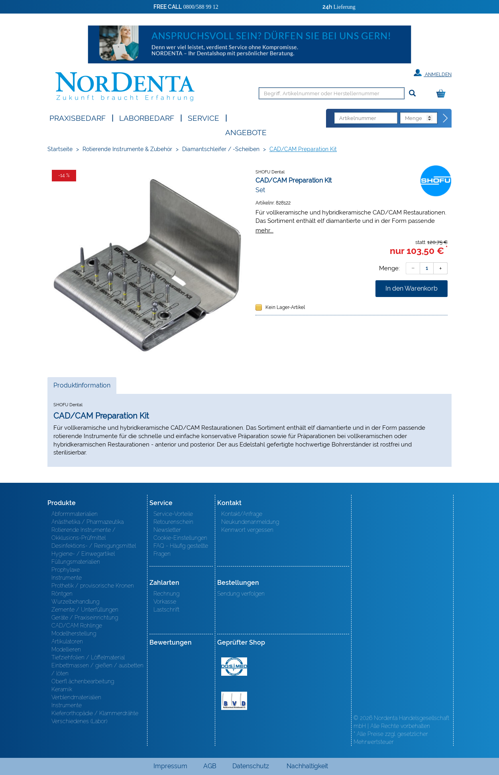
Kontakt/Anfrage (241, 514)
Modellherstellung (73, 633)
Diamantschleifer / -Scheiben (220, 149)
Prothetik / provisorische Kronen (92, 585)
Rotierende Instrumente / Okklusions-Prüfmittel (83, 534)
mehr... (264, 230)
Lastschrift (166, 609)
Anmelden (433, 73)
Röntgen (62, 593)
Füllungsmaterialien (75, 562)
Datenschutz (250, 766)
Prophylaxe (65, 569)
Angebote (246, 132)
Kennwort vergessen (247, 530)
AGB (209, 766)
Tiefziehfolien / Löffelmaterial (88, 657)
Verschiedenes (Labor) (79, 721)
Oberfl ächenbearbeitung (82, 681)
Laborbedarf (146, 117)
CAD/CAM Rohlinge (76, 625)
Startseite (60, 149)
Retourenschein (173, 522)
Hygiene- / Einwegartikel (83, 554)
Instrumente (66, 577)
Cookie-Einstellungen (180, 538)
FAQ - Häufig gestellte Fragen (180, 550)
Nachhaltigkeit (307, 766)
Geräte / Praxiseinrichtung (84, 617)
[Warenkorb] (443, 94)
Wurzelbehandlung (75, 601)
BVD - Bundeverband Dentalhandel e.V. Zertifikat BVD (234, 701)
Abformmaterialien (74, 514)
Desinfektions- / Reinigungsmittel (93, 546)
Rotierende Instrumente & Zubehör (127, 149)
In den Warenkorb (411, 288)
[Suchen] (412, 93)
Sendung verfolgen (241, 593)
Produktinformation (81, 387)
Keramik (61, 689)
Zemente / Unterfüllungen (84, 609)
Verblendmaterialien (76, 697)
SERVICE (203, 117)
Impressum (170, 766)
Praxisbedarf (77, 117)
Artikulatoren (67, 641)
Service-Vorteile (173, 514)
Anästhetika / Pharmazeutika (87, 522)
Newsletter (167, 530)
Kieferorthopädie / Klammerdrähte (94, 713)
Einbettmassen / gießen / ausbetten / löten (97, 669)
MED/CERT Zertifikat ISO (234, 666)
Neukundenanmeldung (250, 522)
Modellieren (66, 649)
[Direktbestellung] (446, 118)
